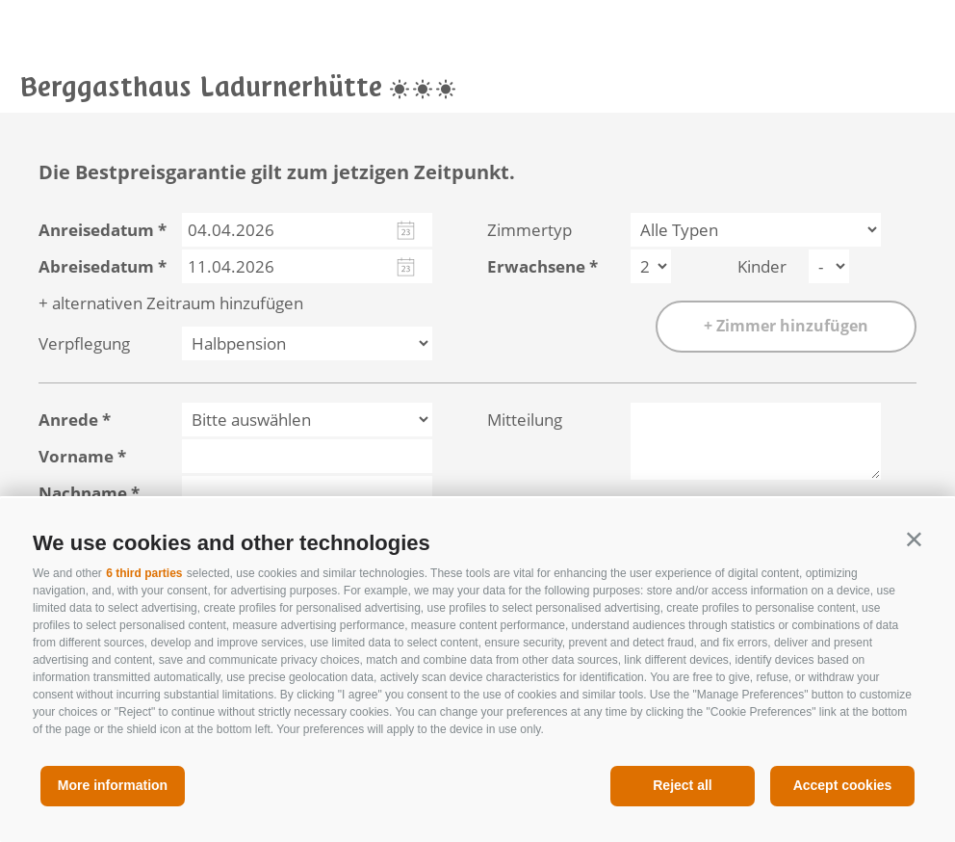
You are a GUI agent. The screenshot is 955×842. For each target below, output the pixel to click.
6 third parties (144, 573)
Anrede (68, 419)
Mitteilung (524, 419)
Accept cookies (842, 785)
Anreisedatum (96, 230)
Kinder (762, 266)
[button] (914, 539)
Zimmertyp (529, 230)
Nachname (83, 493)
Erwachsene (536, 266)
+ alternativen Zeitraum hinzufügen (171, 303)
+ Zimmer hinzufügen (786, 325)
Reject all (682, 785)
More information (113, 785)
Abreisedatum (96, 266)
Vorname (76, 456)
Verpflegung (84, 343)
